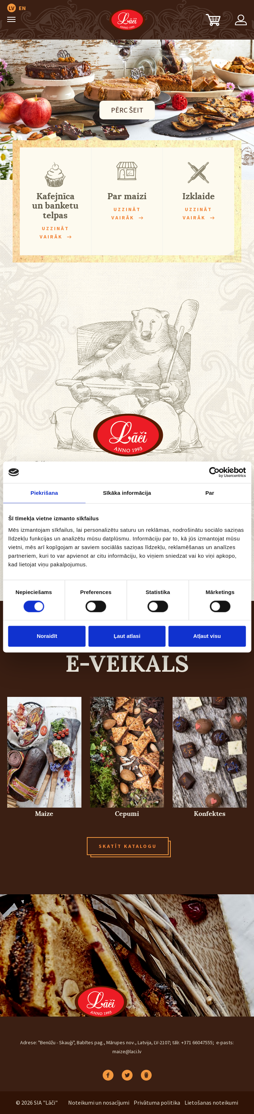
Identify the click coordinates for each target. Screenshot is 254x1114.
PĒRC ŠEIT (127, 109)
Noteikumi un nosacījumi (98, 1102)
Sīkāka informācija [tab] (127, 493)
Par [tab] (209, 493)
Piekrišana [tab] (44, 493)
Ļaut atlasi (126, 636)
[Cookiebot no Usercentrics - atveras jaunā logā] (214, 472)
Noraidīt (47, 636)
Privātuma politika (157, 1102)
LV (11, 8)
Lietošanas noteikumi (211, 1102)
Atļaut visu (207, 636)
